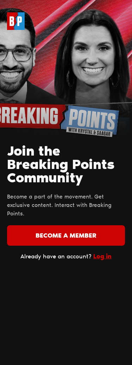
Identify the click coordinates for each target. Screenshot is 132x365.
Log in (102, 257)
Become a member (66, 236)
